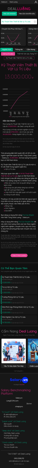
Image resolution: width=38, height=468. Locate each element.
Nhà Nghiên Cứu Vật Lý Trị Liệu (14, 317)
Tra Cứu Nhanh (28, 215)
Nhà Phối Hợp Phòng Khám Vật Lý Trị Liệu (18, 307)
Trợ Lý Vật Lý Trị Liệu (10, 287)
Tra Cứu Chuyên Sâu (26, 222)
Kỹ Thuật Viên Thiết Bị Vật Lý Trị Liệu (16, 277)
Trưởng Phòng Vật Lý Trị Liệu (13, 297)
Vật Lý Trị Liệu (10, 169)
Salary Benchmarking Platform (16, 391)
